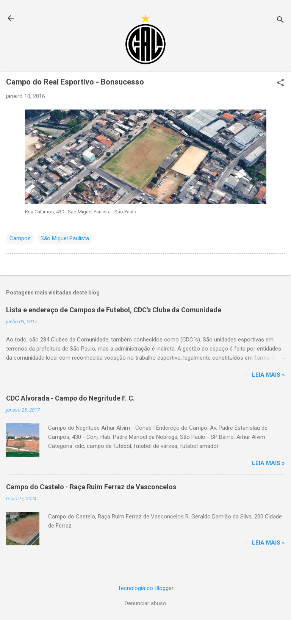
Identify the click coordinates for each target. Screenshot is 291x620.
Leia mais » (268, 374)
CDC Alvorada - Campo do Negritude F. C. (70, 398)
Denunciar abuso (145, 603)
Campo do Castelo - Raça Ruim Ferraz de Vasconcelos (91, 487)
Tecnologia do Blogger (146, 588)
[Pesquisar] (280, 20)
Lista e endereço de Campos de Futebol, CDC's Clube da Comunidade (113, 310)
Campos (20, 238)
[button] (280, 83)
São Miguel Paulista (65, 238)
